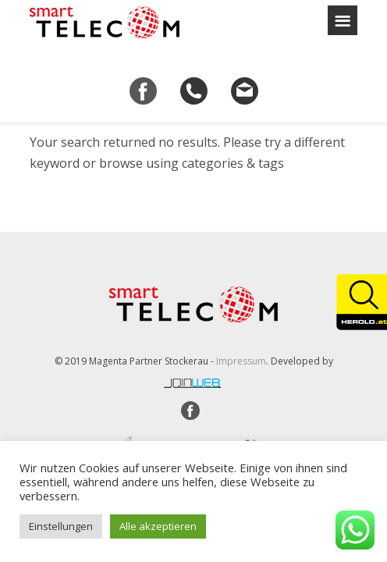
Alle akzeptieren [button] (158, 526)
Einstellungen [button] (61, 526)
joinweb (193, 384)
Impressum (241, 361)
